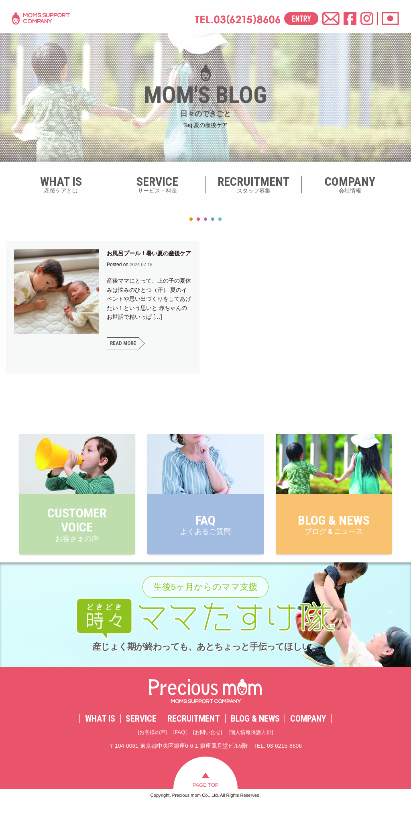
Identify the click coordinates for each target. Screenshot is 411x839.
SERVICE (141, 751)
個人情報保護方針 (253, 765)
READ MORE (124, 352)
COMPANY (308, 751)
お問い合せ (207, 765)
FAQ (178, 765)
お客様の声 (149, 765)
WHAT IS (100, 751)
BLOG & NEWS (255, 751)
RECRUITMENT (193, 751)
